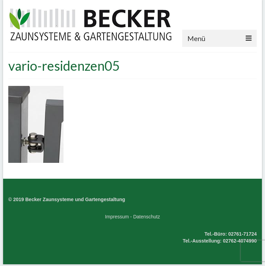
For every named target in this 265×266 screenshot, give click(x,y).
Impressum (117, 216)
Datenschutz (146, 216)
